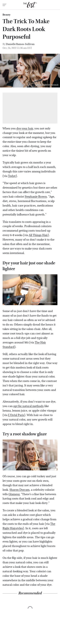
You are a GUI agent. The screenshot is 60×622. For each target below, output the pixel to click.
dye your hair (24, 128)
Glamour (14, 494)
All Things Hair (38, 235)
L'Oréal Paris (16, 415)
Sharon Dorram (19, 489)
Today (12, 176)
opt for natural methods (28, 406)
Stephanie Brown (36, 196)
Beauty (6, 14)
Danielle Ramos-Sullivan (20, 44)
